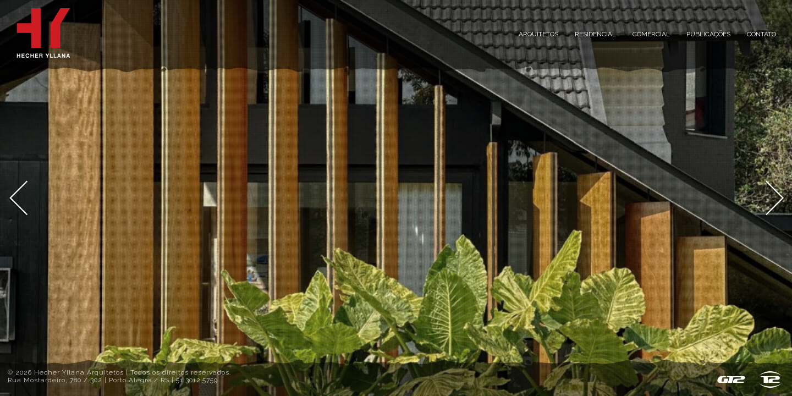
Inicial (43, 33)
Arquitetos (538, 34)
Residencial (595, 34)
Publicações (708, 34)
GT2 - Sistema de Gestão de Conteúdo (731, 380)
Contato (761, 34)
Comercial (651, 34)
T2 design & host (770, 380)
